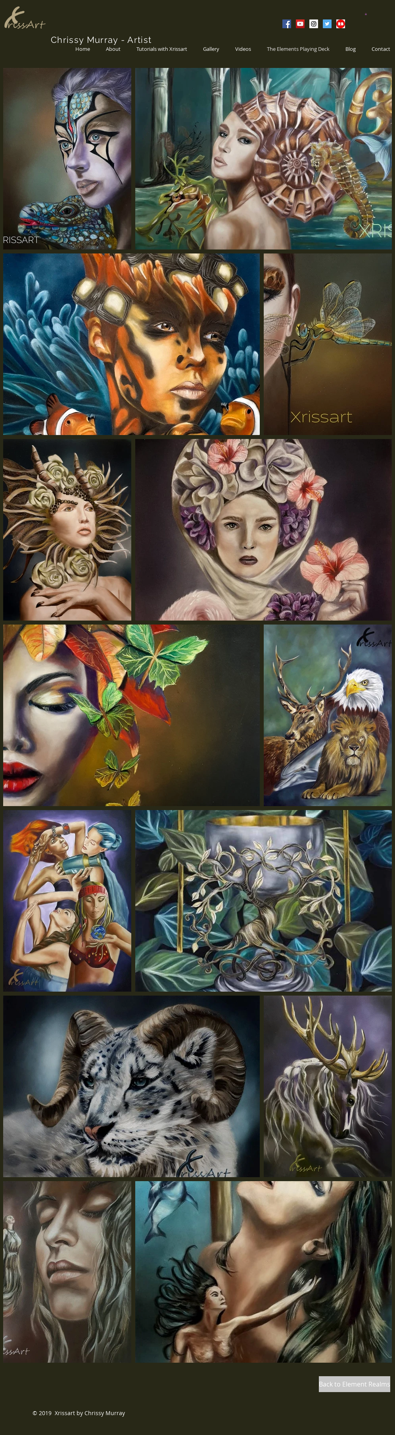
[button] (366, 14)
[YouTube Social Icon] (300, 23)
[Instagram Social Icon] (313, 23)
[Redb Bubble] (340, 23)
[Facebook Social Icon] (286, 23)
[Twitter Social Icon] (327, 23)
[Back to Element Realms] (354, 1384)
